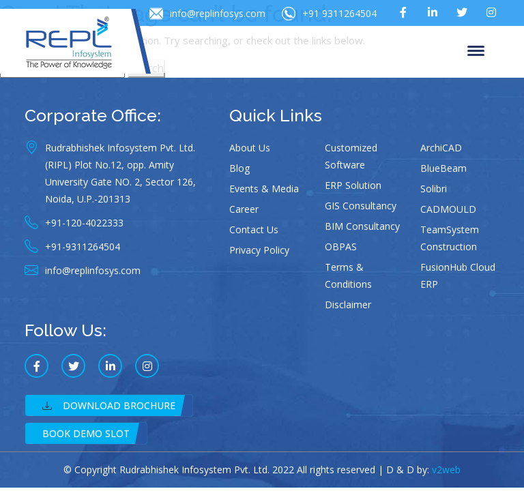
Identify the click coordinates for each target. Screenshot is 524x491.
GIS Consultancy (360, 205)
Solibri (433, 188)
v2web (446, 469)
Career (244, 209)
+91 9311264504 (329, 13)
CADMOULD (448, 209)
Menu (475, 52)
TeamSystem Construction (449, 238)
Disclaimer (348, 304)
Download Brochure (108, 405)
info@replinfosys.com (207, 13)
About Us (249, 147)
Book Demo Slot (86, 433)
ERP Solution (353, 185)
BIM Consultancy (362, 226)
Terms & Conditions (348, 276)
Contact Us (253, 229)
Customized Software (351, 156)
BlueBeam (443, 168)
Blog (239, 168)
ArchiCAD (441, 147)
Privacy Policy (259, 249)
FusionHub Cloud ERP (457, 276)
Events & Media (264, 188)
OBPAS (341, 246)
